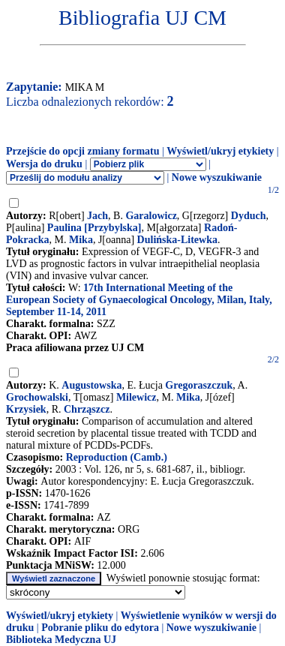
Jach (97, 215)
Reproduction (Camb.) (116, 457)
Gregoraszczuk (198, 385)
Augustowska (92, 385)
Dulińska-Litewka (177, 239)
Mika (81, 239)
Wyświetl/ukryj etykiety (220, 151)
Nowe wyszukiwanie (217, 177)
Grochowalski (37, 397)
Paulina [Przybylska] (94, 227)
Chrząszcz (87, 409)
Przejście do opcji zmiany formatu (83, 151)
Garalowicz (150, 215)
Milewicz (136, 397)
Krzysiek (26, 409)
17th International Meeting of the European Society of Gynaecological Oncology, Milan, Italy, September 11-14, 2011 (139, 299)
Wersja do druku (44, 164)
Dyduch (248, 215)
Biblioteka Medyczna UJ (61, 639)
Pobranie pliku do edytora (100, 627)
